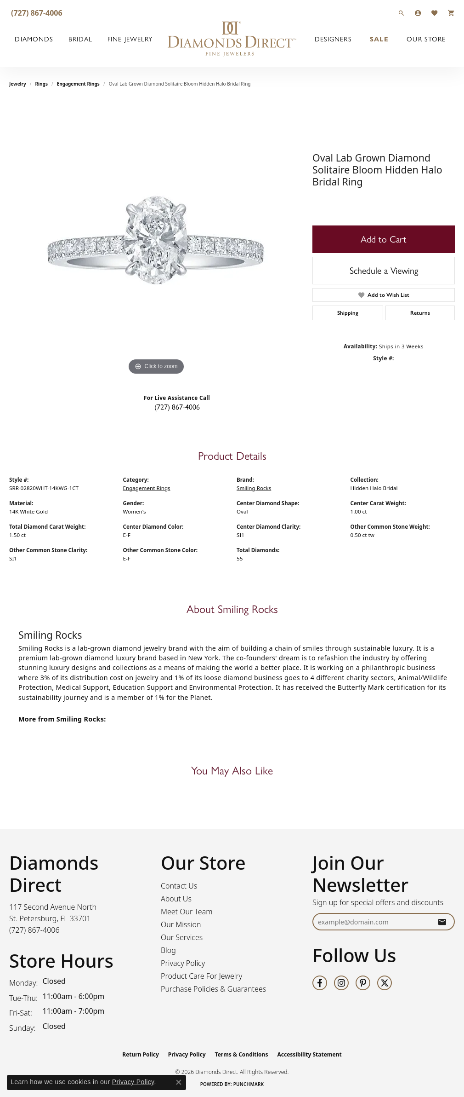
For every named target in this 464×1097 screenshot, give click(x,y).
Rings (41, 84)
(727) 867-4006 (177, 407)
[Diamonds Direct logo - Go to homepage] (232, 39)
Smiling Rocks (254, 488)
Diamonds (34, 39)
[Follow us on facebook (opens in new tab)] (319, 983)
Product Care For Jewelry (201, 976)
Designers (333, 39)
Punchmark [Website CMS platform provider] (248, 1084)
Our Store (426, 39)
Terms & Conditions (241, 1054)
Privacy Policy (183, 963)
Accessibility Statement (309, 1054)
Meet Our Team (187, 911)
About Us (176, 899)
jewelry (17, 84)
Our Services (182, 937)
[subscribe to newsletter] (442, 922)
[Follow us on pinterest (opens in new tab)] (363, 983)
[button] (401, 13)
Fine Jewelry (130, 39)
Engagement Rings (78, 84)
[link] (35, 13)
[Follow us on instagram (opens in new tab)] (341, 983)
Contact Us (179, 886)
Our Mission (181, 924)
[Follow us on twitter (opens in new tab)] (384, 983)
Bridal (80, 39)
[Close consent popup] (178, 1082)
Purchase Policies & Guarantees (213, 989)
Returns (420, 313)
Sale (379, 39)
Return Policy (140, 1054)
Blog (168, 950)
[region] (156, 239)
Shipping (347, 313)
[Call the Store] (34, 930)
